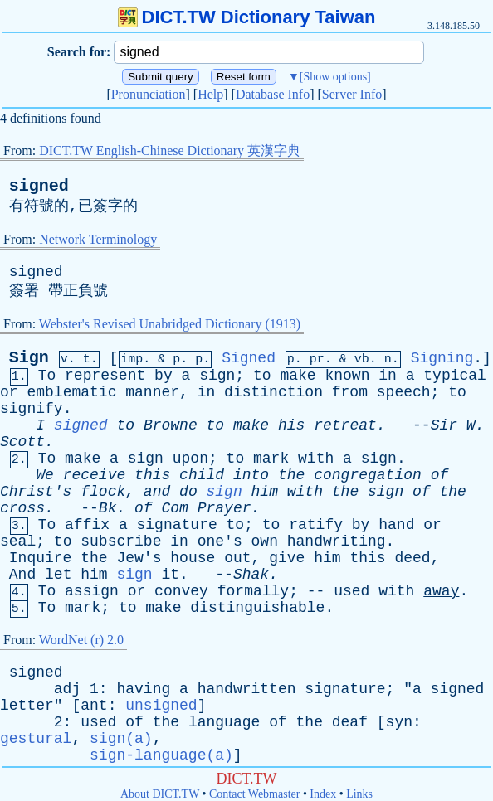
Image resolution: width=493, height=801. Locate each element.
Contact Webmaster (254, 794)
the (291, 475)
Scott (22, 442)
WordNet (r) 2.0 (81, 640)
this (152, 475)
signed (39, 186)
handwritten (247, 689)
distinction (273, 392)
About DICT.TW (159, 794)
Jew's (138, 558)
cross (22, 508)
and (157, 491)
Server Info (352, 94)
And (22, 574)
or (9, 392)
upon (190, 458)
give (287, 558)
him (264, 491)
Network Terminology (98, 239)
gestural (35, 739)
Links (359, 794)
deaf (350, 722)
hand (396, 525)
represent (105, 375)
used (351, 591)
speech (404, 392)
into (251, 475)
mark (271, 458)
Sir (444, 425)
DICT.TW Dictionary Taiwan (247, 17)
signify (31, 408)
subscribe (121, 541)
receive (94, 475)
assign (92, 591)
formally (253, 591)
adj (67, 689)
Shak (251, 574)
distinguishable (257, 608)
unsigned (161, 705)
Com (174, 508)
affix (87, 525)
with (316, 458)
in (387, 375)
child (201, 475)
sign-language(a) (161, 755)
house (192, 558)
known (347, 375)
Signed (249, 358)
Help (210, 94)
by (163, 375)
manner (152, 392)
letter (27, 705)
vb (361, 359)
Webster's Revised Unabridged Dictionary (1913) (169, 324)
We (45, 475)
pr (317, 359)
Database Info (273, 94)
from (350, 392)
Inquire (40, 558)
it (171, 574)
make (297, 375)
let (58, 574)
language (224, 722)
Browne (171, 425)
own (264, 541)
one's (220, 541)
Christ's (35, 491)
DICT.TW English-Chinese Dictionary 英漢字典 (169, 150)
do (188, 491)
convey (181, 591)
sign (217, 375)
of (440, 475)
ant (94, 705)
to (262, 375)
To (47, 375)
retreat (345, 425)
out (237, 558)
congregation (368, 475)
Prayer (224, 508)
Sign (29, 357)
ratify (316, 525)
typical (454, 375)
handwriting (336, 541)
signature (177, 525)
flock (103, 491)
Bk (108, 508)
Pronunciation (148, 94)
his (291, 425)
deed (412, 558)
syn (399, 722)
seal (18, 541)
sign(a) (121, 739)
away (441, 591)
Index (323, 794)
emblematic (71, 392)
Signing (442, 358)
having (143, 689)
